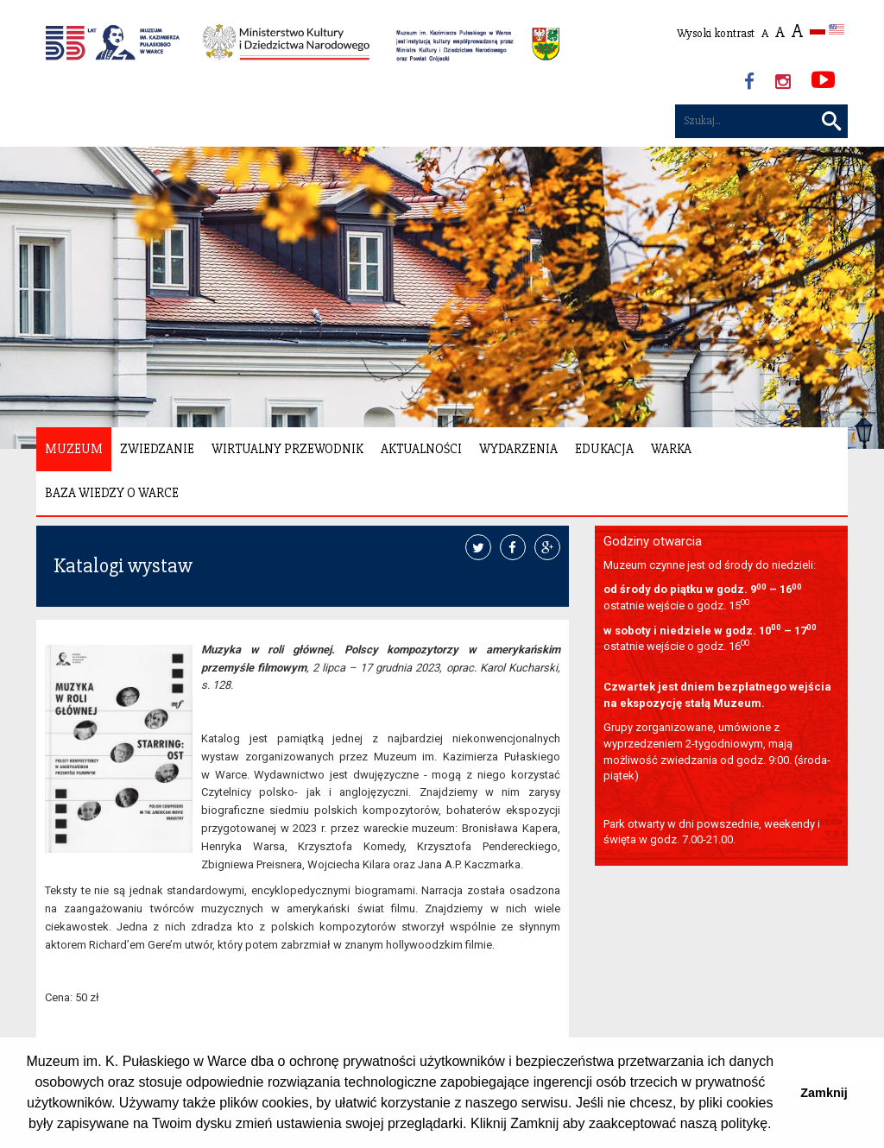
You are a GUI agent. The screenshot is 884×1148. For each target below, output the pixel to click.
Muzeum (74, 449)
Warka (671, 449)
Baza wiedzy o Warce (112, 493)
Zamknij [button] (823, 1093)
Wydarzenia (518, 449)
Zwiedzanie (157, 449)
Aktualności (421, 449)
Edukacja (604, 449)
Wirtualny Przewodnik (287, 449)
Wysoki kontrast (716, 33)
